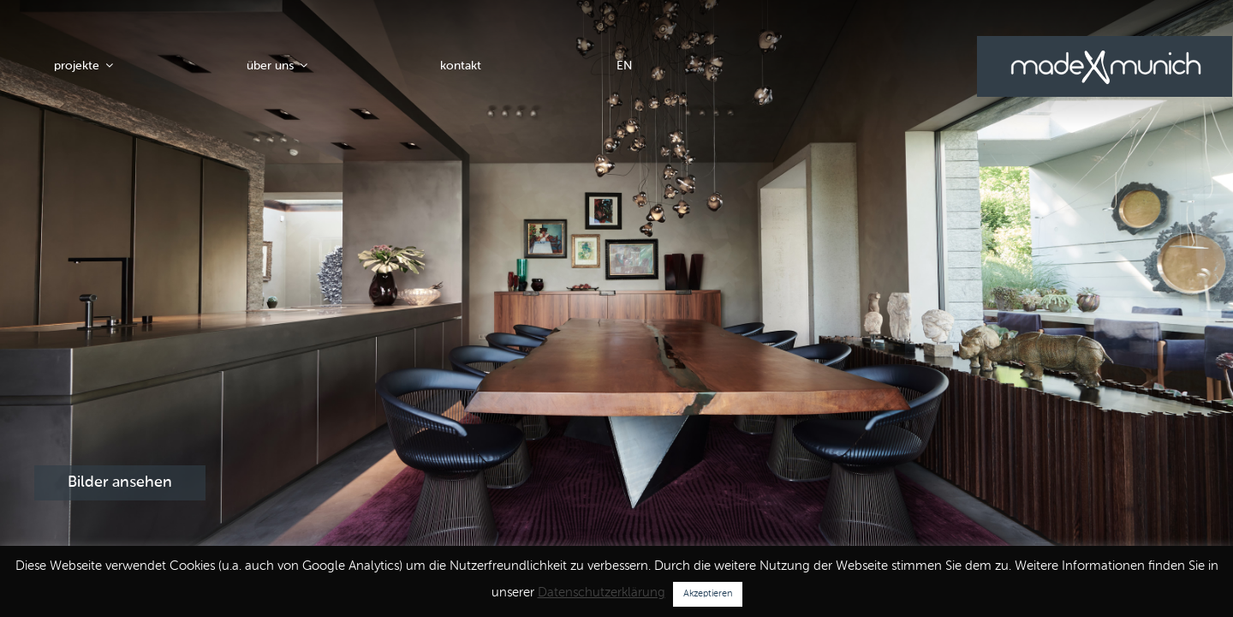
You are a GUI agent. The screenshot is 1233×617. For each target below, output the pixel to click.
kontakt (460, 66)
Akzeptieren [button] (707, 594)
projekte (85, 65)
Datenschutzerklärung (601, 592)
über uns (278, 65)
